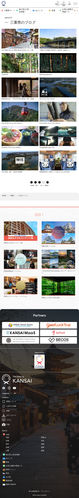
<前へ (36, 185)
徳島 (42, 447)
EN (15, 393)
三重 (7, 451)
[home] (28, 3)
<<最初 (32, 185)
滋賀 (42, 444)
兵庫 (7, 447)
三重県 (12, 196)
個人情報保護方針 (34, 491)
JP (11, 393)
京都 (7, 441)
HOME (4, 196)
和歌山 (43, 437)
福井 (7, 444)
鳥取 (42, 451)
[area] (6, 10)
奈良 (42, 441)
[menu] (75, 4)
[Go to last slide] (14, 10)
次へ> (42, 185)
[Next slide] (77, 10)
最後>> (47, 185)
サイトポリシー (45, 491)
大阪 (7, 437)
